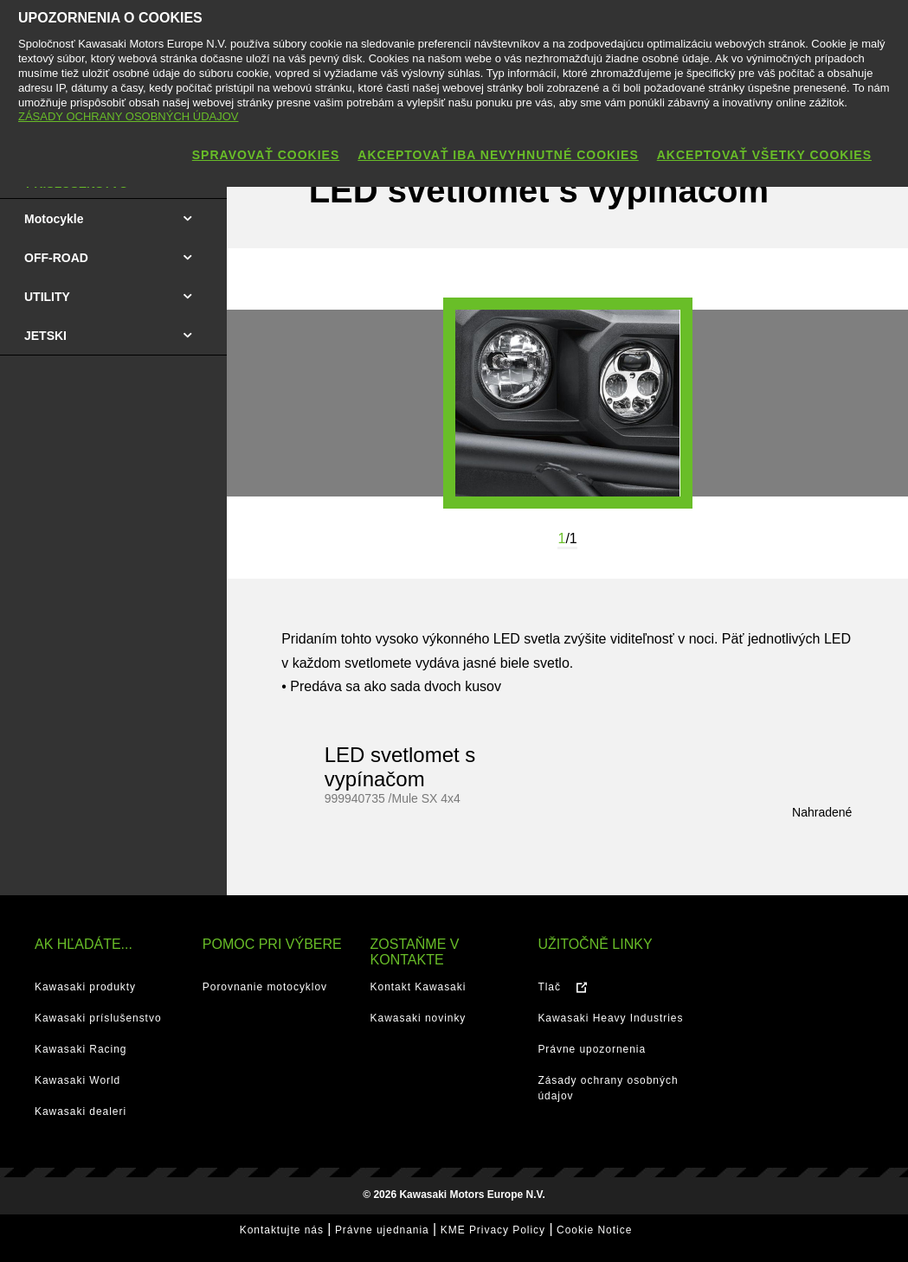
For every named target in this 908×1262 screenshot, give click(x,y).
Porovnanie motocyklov (265, 987)
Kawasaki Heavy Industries (610, 1018)
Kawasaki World (77, 1080)
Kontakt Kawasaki (418, 987)
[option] (567, 403)
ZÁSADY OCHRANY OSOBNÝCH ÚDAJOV (128, 116)
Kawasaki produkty (85, 987)
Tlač (549, 987)
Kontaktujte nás (282, 1230)
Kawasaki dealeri (80, 1111)
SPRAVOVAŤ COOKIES (266, 155)
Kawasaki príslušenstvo (98, 1018)
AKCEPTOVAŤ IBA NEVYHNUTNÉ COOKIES (497, 155)
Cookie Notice (594, 1230)
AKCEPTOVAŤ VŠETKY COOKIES (764, 155)
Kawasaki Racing (80, 1049)
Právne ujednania (382, 1230)
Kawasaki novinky (418, 1018)
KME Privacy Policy (493, 1230)
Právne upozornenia (592, 1049)
